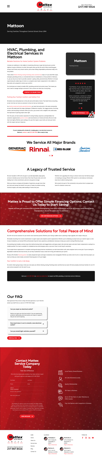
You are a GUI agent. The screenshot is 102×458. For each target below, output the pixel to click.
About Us (33, 440)
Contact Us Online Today (33, 92)
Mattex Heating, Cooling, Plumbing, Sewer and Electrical (28, 74)
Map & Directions (52, 445)
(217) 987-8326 (86, 6)
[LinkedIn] (89, 438)
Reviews (33, 446)
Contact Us (33, 452)
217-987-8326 (14, 449)
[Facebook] (82, 438)
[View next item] (82, 108)
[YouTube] (93, 438)
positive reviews (24, 118)
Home (32, 438)
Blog (32, 449)
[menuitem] (80, 66)
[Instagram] (86, 438)
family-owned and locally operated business (20, 106)
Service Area (34, 443)
